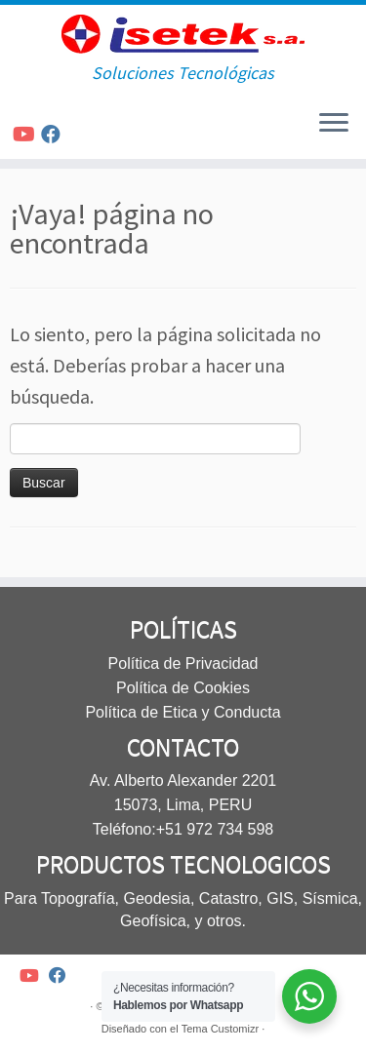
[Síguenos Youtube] (27, 134)
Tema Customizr (220, 1028)
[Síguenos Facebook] (53, 134)
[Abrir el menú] (333, 123)
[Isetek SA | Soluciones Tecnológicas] (183, 34)
